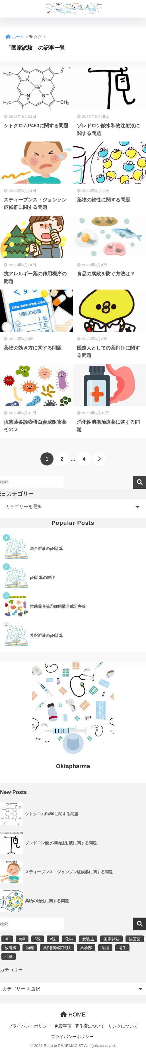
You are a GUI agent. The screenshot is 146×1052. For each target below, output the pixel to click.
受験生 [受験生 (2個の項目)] (88, 939)
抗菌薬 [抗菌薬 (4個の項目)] (135, 939)
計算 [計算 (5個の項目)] (9, 956)
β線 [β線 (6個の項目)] (37, 939)
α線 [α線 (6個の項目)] (22, 939)
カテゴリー (11, 969)
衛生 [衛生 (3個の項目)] (122, 947)
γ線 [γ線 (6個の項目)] (53, 939)
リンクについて (123, 1026)
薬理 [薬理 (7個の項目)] (105, 947)
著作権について (90, 1026)
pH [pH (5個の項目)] (7, 939)
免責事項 (62, 1026)
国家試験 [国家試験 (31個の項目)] (112, 939)
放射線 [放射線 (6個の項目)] (11, 947)
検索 (139, 482)
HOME (73, 1014)
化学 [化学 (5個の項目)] (69, 939)
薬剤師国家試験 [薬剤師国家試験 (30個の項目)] (57, 947)
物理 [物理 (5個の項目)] (30, 947)
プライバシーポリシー (29, 1026)
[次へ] (99, 458)
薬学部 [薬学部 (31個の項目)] (86, 947)
